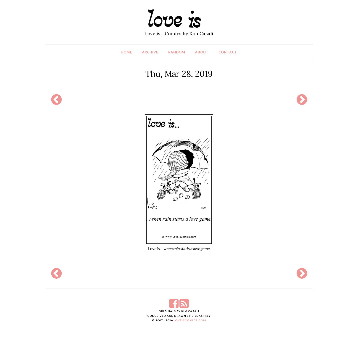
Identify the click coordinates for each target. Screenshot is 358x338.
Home (126, 52)
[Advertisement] (179, 99)
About (202, 52)
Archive (150, 52)
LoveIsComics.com (190, 320)
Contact (227, 52)
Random (176, 52)
